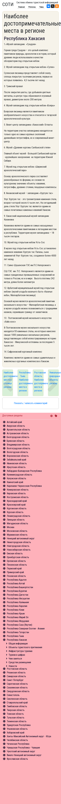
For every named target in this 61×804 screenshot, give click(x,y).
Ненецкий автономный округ (21, 538)
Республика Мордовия (18, 621)
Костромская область (18, 497)
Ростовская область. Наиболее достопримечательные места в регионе (38, 381)
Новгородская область (18, 546)
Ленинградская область (18, 516)
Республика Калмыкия (18, 602)
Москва (10, 527)
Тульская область (15, 717)
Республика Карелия (17, 606)
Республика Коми (15, 609)
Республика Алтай (16, 583)
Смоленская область (17, 698)
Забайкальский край (16, 459)
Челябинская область (17, 740)
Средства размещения (20, 662)
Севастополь (13, 695)
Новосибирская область (18, 549)
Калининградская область (19, 474)
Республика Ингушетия (18, 598)
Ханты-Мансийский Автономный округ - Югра (29, 736)
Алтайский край (14, 422)
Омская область (15, 553)
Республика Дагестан (17, 594)
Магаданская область (17, 523)
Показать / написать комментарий (30, 403)
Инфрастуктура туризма (20, 651)
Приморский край (15, 572)
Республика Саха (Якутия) (19, 624)
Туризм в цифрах (17, 654)
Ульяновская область (17, 728)
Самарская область (16, 676)
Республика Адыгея (16, 579)
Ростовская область (17, 668)
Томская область (15, 713)
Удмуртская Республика (18, 725)
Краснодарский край (17, 501)
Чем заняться (15, 658)
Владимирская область (18, 444)
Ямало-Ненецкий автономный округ (24, 755)
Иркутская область (16, 467)
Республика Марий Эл (17, 617)
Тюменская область (16, 721)
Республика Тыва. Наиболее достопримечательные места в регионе (23, 381)
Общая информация (18, 643)
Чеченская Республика (18, 743)
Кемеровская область (18, 489)
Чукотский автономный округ (21, 751)
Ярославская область (17, 758)
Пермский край (14, 568)
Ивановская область (17, 463)
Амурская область (16, 425)
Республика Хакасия (17, 639)
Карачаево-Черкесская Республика (24, 486)
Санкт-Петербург (15, 680)
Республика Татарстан (18, 632)
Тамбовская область (17, 706)
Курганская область (16, 508)
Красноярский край (16, 504)
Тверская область (15, 710)
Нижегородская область (19, 542)
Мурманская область (17, 534)
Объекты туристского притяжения (25, 647)
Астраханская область (18, 433)
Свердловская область (18, 691)
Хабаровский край (15, 732)
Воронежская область (18, 455)
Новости (13, 666)
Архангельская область (18, 429)
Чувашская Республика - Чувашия (23, 747)
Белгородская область (18, 437)
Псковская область (16, 576)
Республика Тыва (15, 636)
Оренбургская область (18, 557)
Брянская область (15, 440)
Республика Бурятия (17, 591)
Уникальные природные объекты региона (54, 378)
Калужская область (16, 478)
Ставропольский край (17, 702)
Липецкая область (16, 519)
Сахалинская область (17, 687)
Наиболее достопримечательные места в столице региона (8, 379)
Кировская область (16, 493)
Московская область (17, 531)
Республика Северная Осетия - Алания (26, 628)
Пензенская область (17, 564)
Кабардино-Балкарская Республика (24, 470)
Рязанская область (16, 672)
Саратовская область (17, 683)
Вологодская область (17, 452)
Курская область (15, 512)
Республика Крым (16, 613)
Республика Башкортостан (20, 587)
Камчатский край (15, 482)
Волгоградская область (18, 448)
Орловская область (16, 561)
